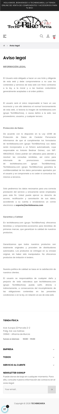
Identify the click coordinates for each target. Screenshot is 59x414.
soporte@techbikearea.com (29, 204)
